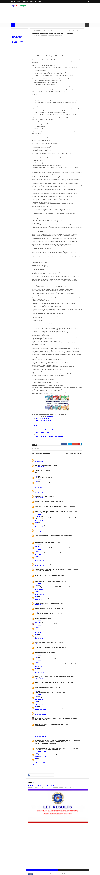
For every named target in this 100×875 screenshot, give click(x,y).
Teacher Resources (50, 30)
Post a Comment (32, 859)
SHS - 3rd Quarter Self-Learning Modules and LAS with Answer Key (82, 129)
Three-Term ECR (78, 24)
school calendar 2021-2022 (78, 191)
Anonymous (32, 736)
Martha (31, 853)
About (15, 1)
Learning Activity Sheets (16, 38)
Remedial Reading (76, 175)
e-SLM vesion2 (39, 1)
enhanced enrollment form (78, 185)
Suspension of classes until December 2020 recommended (82, 141)
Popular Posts (75, 110)
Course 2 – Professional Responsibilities (39, 502)
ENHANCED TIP (32, 30)
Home (12, 1)
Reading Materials (76, 173)
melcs (74, 189)
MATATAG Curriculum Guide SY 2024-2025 (16, 34)
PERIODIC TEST (44, 24)
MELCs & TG (32, 24)
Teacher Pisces (33, 810)
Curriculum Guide (76, 159)
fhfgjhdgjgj (32, 702)
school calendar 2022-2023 (78, 193)
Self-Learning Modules (77, 179)
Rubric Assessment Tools (77, 177)
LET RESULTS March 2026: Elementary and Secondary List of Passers (79, 47)
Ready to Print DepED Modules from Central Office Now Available (82, 147)
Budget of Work (76, 157)
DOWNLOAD (45, 498)
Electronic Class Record (16, 37)
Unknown (31, 540)
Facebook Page (33, 1)
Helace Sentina (33, 712)
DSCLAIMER (84, 110)
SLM (17, 24)
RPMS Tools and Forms (77, 171)
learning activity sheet (77, 187)
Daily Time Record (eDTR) (17, 36)
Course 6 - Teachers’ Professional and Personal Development (44, 518)
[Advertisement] (66, 13)
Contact (19, 1)
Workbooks (75, 183)
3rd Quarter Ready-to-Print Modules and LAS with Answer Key (82, 123)
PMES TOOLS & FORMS (56, 24)
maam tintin (32, 632)
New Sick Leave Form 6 (16, 40)
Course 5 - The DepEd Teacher (37, 514)
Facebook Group (25, 1)
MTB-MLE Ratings (33, 600)
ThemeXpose (17, 873)
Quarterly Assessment (77, 169)
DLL (37, 24)
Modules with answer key (77, 167)
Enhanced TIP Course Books (41, 30)
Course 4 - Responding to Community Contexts (41, 511)
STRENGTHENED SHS (67, 24)
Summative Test (76, 181)
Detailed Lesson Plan (77, 161)
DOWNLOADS (23, 24)
